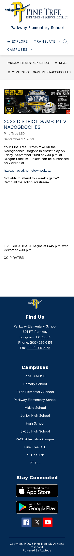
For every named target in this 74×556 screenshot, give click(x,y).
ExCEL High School (35, 431)
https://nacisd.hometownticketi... (28, 170)
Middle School (35, 408)
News (63, 63)
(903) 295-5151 (41, 342)
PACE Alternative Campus (35, 439)
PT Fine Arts (35, 455)
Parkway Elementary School (28, 63)
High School (35, 423)
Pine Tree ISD (35, 376)
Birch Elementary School (35, 392)
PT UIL (35, 463)
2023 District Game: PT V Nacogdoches (41, 72)
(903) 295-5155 (38, 348)
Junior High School (35, 415)
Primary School (35, 384)
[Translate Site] (47, 41)
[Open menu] (17, 41)
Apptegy (45, 550)
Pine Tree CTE (35, 447)
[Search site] (65, 41)
